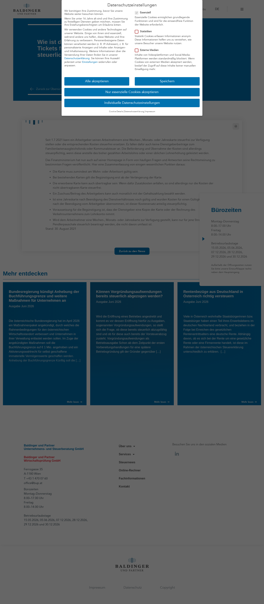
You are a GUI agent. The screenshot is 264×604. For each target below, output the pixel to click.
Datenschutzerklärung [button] (134, 111)
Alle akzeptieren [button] (97, 81)
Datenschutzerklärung (77, 57)
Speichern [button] (167, 81)
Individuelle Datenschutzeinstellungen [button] (132, 102)
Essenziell (144, 12)
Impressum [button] (150, 111)
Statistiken (144, 30)
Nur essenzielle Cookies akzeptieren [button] (132, 91)
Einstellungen (90, 61)
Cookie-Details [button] (116, 111)
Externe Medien (148, 49)
